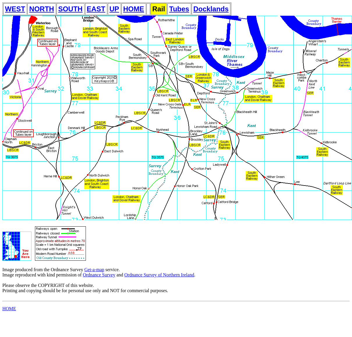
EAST (96, 9)
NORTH (41, 9)
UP (114, 9)
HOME (133, 9)
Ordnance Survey (99, 274)
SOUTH (70, 9)
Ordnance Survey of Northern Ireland (159, 274)
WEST (15, 9)
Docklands (211, 9)
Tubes (179, 9)
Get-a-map (94, 269)
